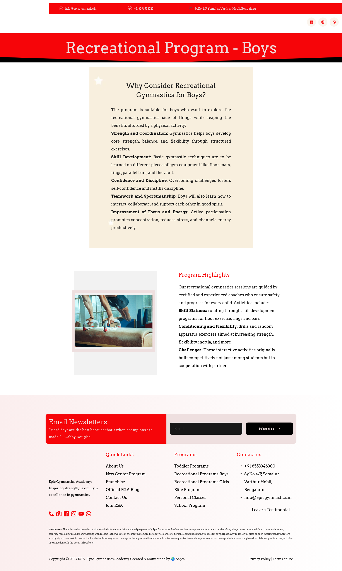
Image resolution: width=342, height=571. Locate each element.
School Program (190, 505)
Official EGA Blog (122, 489)
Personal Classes (190, 497)
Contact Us (117, 497)
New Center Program (126, 474)
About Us (115, 466)
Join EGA (115, 505)
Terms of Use (283, 559)
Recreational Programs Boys (201, 474)
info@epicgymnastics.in (268, 497)
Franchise (115, 482)
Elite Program (187, 489)
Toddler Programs (191, 466)
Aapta (180, 559)
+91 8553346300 (259, 466)
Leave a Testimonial (271, 509)
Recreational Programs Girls (201, 482)
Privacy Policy (259, 559)
